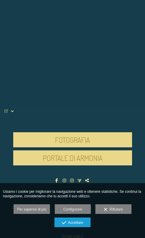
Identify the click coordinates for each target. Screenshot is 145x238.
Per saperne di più (31, 209)
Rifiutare (113, 209)
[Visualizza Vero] (80, 180)
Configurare (72, 209)
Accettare (72, 223)
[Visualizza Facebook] (57, 180)
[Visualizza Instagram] (65, 180)
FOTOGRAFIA (72, 140)
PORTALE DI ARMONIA (73, 158)
